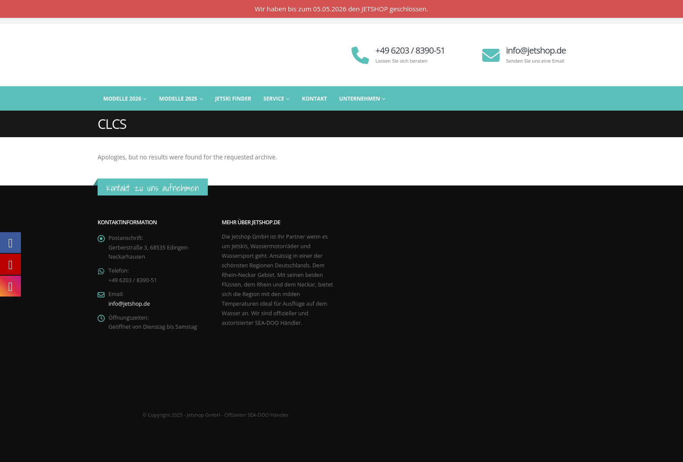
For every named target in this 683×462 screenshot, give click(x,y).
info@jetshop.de (129, 304)
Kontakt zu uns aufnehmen (152, 188)
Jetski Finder (233, 98)
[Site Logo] (152, 55)
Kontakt (314, 98)
